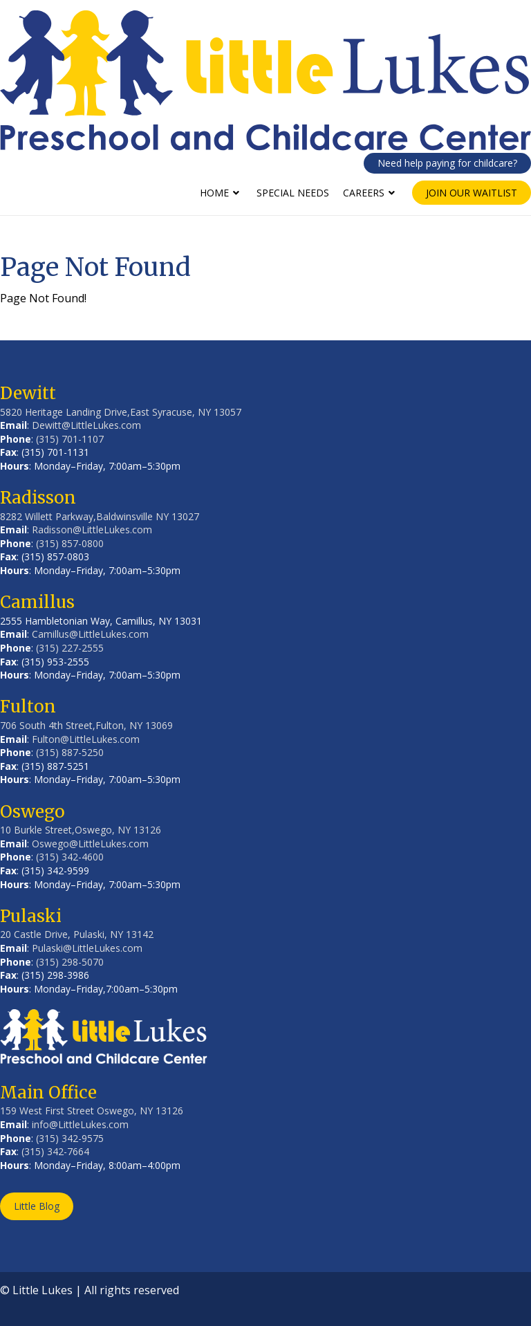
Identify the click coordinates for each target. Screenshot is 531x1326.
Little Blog (36, 1206)
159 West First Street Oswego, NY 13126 (91, 1110)
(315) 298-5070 (70, 961)
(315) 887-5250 (70, 752)
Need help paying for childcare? (447, 162)
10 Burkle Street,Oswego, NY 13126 (80, 829)
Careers (363, 192)
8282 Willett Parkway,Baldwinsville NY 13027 (99, 516)
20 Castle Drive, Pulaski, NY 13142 (76, 934)
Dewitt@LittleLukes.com (86, 425)
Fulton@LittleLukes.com (86, 739)
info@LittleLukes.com (80, 1124)
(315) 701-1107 (70, 438)
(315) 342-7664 (55, 1151)
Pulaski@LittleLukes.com (87, 948)
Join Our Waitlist (471, 192)
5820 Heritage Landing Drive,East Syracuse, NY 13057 (120, 411)
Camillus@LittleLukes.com (90, 634)
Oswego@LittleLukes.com (90, 843)
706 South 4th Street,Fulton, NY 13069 (86, 725)
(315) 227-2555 (70, 647)
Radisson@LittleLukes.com (92, 529)
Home (214, 192)
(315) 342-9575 (70, 1138)
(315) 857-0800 (70, 543)
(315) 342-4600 (70, 856)
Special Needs (293, 192)
